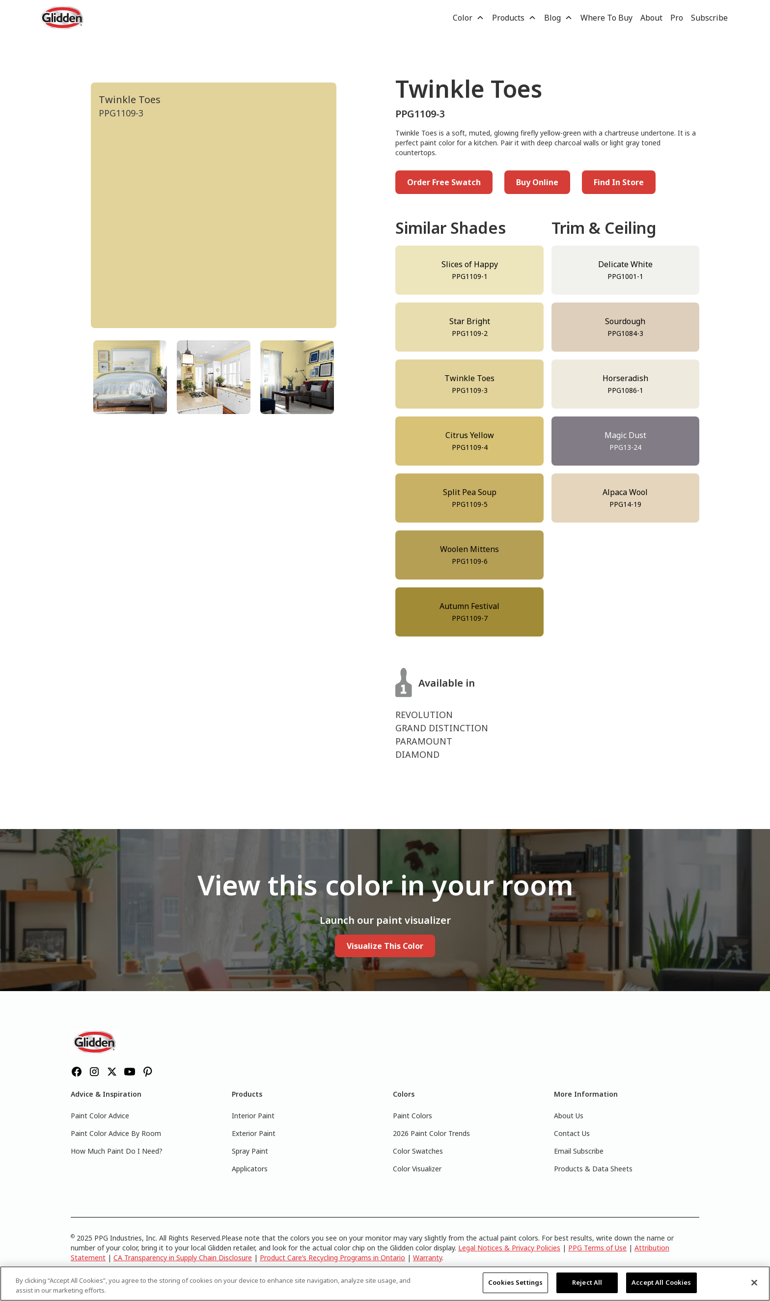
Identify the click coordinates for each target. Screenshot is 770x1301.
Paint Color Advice (100, 1115)
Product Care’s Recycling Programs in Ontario (332, 1257)
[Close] (754, 1282)
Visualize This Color (385, 946)
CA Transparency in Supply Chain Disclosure (182, 1257)
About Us (568, 1115)
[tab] (130, 377)
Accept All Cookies (661, 1282)
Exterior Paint (253, 1133)
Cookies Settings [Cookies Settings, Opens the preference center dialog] (515, 1282)
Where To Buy (606, 17)
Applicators (250, 1168)
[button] (468, 17)
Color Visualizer (417, 1168)
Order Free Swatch (444, 182)
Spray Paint (250, 1151)
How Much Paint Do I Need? (117, 1151)
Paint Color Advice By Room (116, 1133)
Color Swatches (418, 1151)
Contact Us (572, 1133)
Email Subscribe (579, 1151)
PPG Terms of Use (597, 1247)
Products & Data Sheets (593, 1168)
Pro (676, 17)
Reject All (587, 1282)
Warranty (427, 1257)
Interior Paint (253, 1115)
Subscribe (709, 17)
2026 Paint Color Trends (431, 1133)
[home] (62, 17)
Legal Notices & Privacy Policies (509, 1247)
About (651, 17)
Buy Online (537, 182)
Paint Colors (412, 1115)
